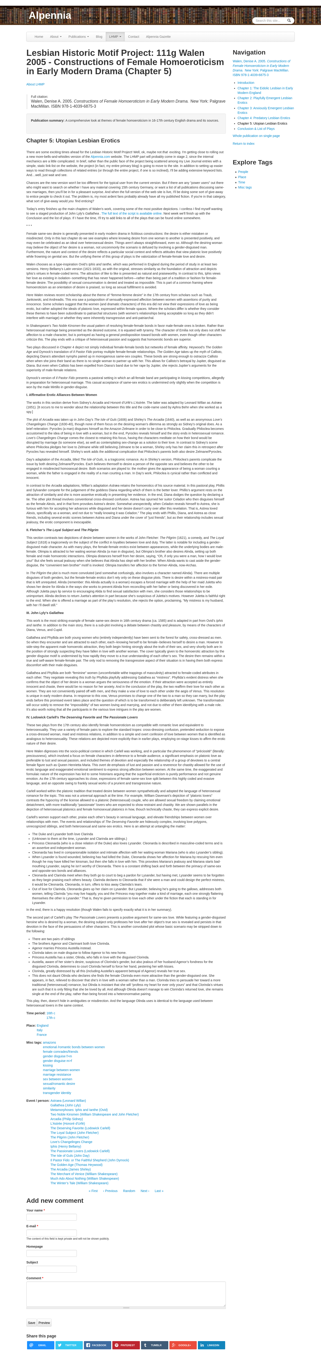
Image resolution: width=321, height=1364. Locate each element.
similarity (49, 1088)
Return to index (244, 143)
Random (129, 1191)
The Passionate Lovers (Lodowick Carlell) (80, 1151)
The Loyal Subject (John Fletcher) (74, 1133)
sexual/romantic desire (59, 1084)
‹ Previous (110, 1191)
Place (242, 177)
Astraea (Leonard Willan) (68, 1100)
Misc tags (245, 187)
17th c (51, 1018)
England (42, 1025)
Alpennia (50, 15)
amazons (49, 1042)
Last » (159, 1191)
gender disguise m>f (57, 1061)
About (55, 36)
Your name (35, 1210)
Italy (40, 1030)
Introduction (246, 83)
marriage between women (61, 1070)
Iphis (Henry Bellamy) (65, 1146)
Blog (99, 36)
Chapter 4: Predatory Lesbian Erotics (264, 118)
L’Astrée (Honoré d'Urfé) (67, 1123)
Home (39, 36)
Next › (145, 1191)
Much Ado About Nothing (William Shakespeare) (84, 1178)
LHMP (115, 36)
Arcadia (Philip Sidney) (66, 1119)
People (243, 172)
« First (93, 1191)
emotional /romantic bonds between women (74, 1047)
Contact (133, 36)
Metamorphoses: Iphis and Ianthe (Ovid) (79, 1110)
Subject (32, 1262)
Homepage (34, 1246)
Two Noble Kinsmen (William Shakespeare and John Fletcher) (94, 1114)
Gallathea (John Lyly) (65, 1105)
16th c (51, 1013)
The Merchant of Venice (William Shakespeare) (84, 1174)
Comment (34, 1278)
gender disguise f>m (57, 1056)
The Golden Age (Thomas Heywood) (76, 1165)
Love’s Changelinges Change (71, 1142)
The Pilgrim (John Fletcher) (69, 1137)
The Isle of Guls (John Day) (69, 1155)
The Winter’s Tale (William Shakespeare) (79, 1183)
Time (241, 182)
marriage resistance (57, 1074)
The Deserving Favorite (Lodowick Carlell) (80, 1128)
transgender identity (57, 1093)
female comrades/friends (60, 1051)
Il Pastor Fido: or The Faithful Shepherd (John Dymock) (89, 1160)
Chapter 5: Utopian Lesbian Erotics (262, 123)
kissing (48, 1065)
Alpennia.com (100, 156)
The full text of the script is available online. (132, 213)
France (42, 1035)
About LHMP (35, 84)
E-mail (32, 1226)
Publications (79, 36)
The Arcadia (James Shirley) (70, 1169)
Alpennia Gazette (158, 36)
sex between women (57, 1079)
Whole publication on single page (256, 136)
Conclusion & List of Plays (256, 129)
